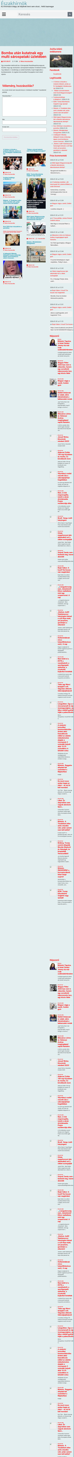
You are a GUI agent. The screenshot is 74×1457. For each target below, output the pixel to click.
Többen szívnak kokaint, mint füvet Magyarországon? (36, 150)
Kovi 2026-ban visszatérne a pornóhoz (12, 227)
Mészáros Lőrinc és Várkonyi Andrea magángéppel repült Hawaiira (60, 237)
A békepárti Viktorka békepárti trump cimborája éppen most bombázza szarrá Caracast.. (12, 256)
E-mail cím (5, 127)
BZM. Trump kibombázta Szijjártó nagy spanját (35, 175)
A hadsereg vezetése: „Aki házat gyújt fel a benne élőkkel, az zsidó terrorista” (61, 184)
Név (3, 119)
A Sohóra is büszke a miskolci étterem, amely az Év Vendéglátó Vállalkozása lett (12, 152)
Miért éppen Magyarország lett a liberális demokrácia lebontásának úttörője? (35, 218)
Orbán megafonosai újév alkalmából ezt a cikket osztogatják (59, 273)
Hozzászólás (7, 96)
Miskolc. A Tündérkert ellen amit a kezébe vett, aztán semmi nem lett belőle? (12, 202)
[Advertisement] (37, 32)
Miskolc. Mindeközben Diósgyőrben (34, 242)
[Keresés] (70, 14)
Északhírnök (14, 3)
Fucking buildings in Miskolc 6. (9, 178)
